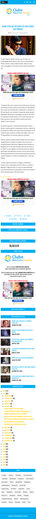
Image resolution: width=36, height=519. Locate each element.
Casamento (21, 478)
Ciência (11, 482)
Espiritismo (21, 488)
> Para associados (27, 475)
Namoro (31, 492)
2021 (4, 452)
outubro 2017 (8, 438)
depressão (17, 502)
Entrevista (13, 488)
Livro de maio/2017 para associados (13, 408)
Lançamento (9, 492)
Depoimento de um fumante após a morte (15, 424)
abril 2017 (7, 404)
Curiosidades (19, 482)
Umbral (16, 499)
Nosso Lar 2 (4, 495)
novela (24, 502)
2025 (4, 462)
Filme (3, 492)
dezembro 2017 (8, 440)
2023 (4, 457)
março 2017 (7, 401)
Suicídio (19, 495)
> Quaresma (4, 478)
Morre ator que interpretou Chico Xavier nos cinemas (18, 419)
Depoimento (27, 482)
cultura (11, 502)
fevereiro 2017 (8, 398)
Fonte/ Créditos (6, 176)
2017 (4, 393)
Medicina (25, 492)
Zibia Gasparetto (24, 499)
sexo (29, 502)
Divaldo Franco (5, 488)
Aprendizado (13, 478)
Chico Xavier (4, 482)
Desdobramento (5, 485)
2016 (4, 391)
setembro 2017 (8, 435)
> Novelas (10, 475)
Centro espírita (30, 478)
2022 (4, 454)
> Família (4, 475)
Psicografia (12, 495)
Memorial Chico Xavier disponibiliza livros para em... (18, 416)
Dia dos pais (23, 485)
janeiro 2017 (8, 396)
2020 (4, 449)
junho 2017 (7, 427)
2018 (4, 444)
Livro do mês (18, 492)
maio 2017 (7, 406)
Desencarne (14, 485)
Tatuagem (26, 495)
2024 (4, 459)
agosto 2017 (8, 433)
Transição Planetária (7, 499)
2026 (4, 465)
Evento (28, 488)
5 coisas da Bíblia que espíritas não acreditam (16, 411)
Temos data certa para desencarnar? (22, 358)
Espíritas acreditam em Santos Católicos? (15, 414)
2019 (4, 446)
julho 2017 (7, 430)
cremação (4, 502)
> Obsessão (18, 475)
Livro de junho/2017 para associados (14, 422)
